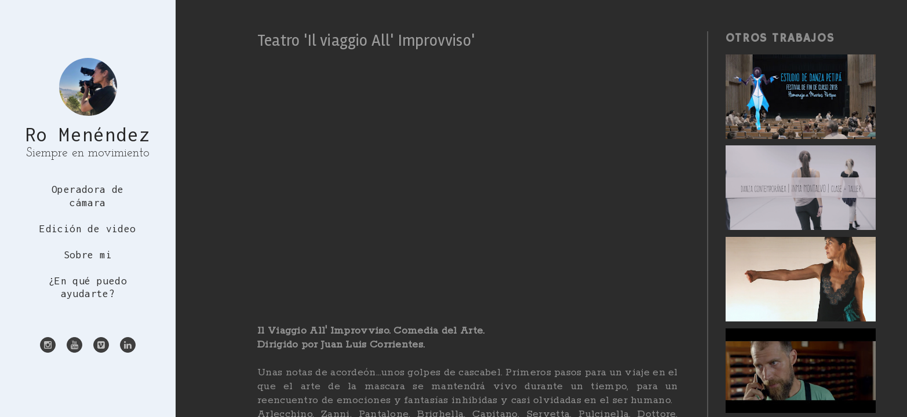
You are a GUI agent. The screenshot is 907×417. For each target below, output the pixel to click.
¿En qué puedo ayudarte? (88, 287)
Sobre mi (88, 255)
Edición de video (87, 229)
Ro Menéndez (88, 134)
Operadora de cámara (88, 196)
